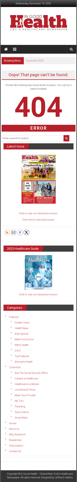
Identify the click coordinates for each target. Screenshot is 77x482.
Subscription (16, 445)
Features (14, 317)
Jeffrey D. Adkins (64, 477)
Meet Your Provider (25, 395)
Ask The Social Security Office (31, 373)
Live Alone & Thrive (25, 389)
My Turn (19, 401)
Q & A (18, 350)
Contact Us (15, 451)
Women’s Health (24, 361)
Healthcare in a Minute (27, 384)
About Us (14, 428)
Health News (22, 328)
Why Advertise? (17, 434)
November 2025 (35, 60)
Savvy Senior (22, 412)
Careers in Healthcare (26, 378)
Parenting (20, 406)
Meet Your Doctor (24, 339)
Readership (15, 440)
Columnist (14, 367)
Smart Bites (21, 417)
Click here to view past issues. (38, 219)
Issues (12, 423)
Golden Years (22, 322)
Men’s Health (22, 345)
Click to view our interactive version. (38, 213)
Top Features (22, 356)
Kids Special (21, 333)
